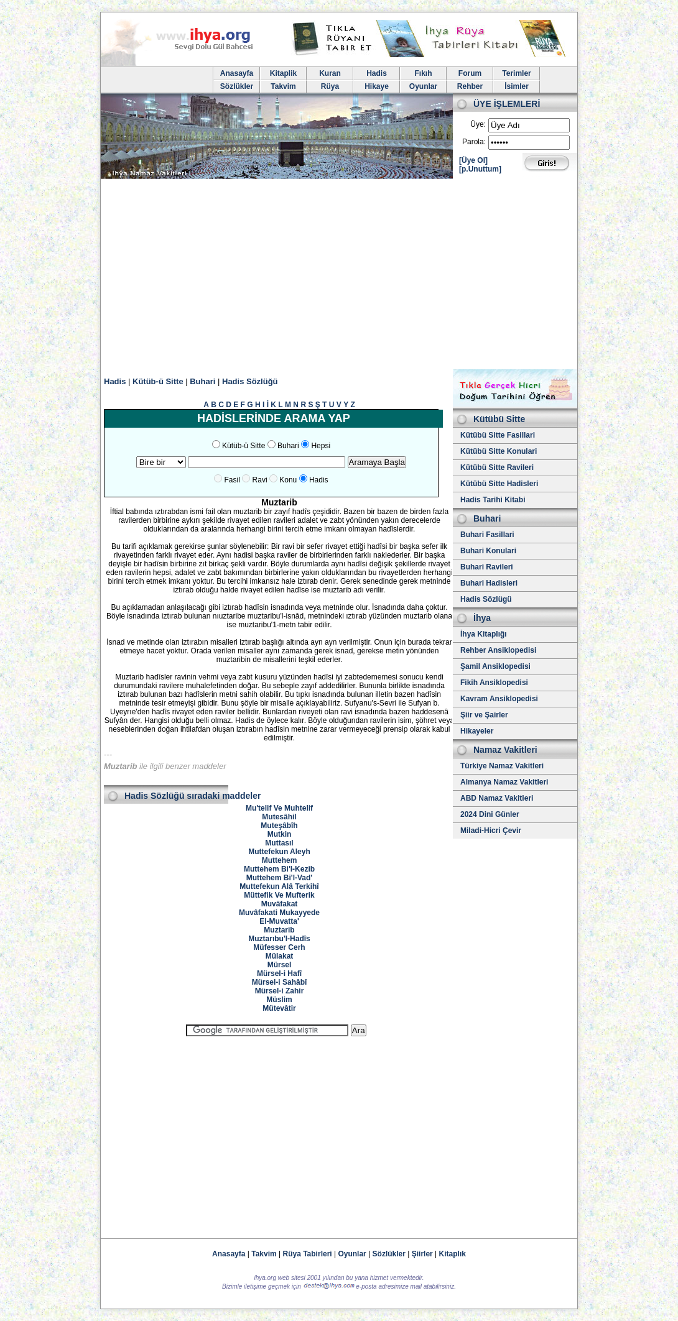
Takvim (283, 86)
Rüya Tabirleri (307, 1254)
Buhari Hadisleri (489, 583)
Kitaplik (283, 73)
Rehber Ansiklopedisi (498, 650)
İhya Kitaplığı (483, 634)
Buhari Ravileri (486, 567)
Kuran (330, 73)
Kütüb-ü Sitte (157, 381)
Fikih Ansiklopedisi (494, 682)
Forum (469, 73)
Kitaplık (452, 1254)
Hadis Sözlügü (486, 599)
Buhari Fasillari (487, 534)
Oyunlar (423, 86)
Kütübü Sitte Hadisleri (499, 483)
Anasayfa (236, 73)
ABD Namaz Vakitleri (496, 798)
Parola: (474, 141)
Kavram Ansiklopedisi (499, 698)
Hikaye (377, 86)
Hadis (376, 73)
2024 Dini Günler (489, 814)
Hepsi (320, 445)
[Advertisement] (339, 276)
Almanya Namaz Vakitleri (504, 782)
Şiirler (422, 1254)
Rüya (330, 86)
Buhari (202, 381)
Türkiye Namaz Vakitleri (502, 766)
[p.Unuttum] (480, 169)
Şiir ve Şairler (484, 715)
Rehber (470, 86)
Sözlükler (236, 86)
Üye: (478, 124)
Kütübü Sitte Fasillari (497, 435)
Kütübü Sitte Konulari (498, 451)
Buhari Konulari (488, 550)
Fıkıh (423, 73)
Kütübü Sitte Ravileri (497, 467)
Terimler (516, 73)
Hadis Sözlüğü (250, 381)
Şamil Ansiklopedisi (495, 666)
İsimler (516, 86)
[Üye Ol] (473, 160)
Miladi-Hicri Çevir (490, 830)
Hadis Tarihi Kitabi (492, 499)
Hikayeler (476, 731)
